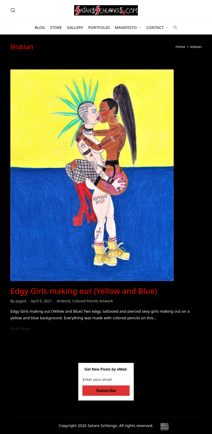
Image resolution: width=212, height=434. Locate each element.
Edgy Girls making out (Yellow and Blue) (83, 291)
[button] (175, 27)
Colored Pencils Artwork (92, 300)
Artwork (63, 300)
